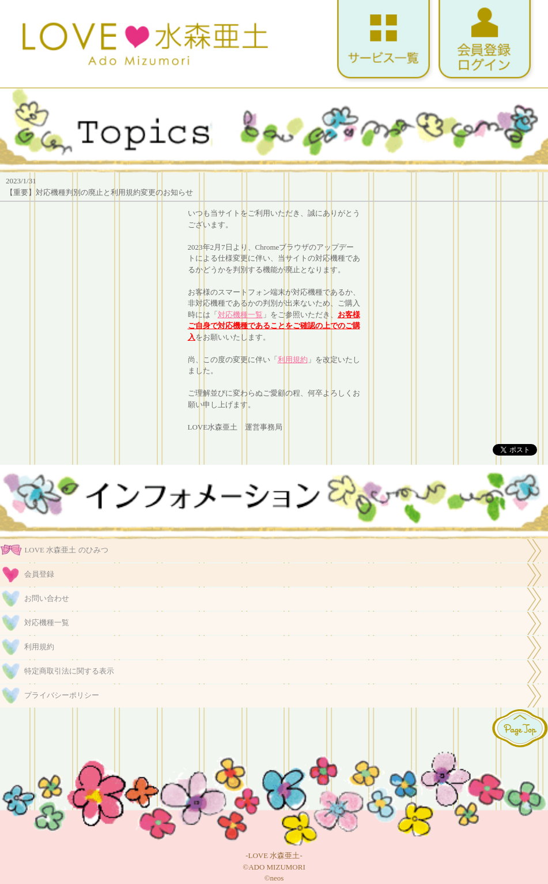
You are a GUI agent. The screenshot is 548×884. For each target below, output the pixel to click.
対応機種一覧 (240, 314)
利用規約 (293, 359)
